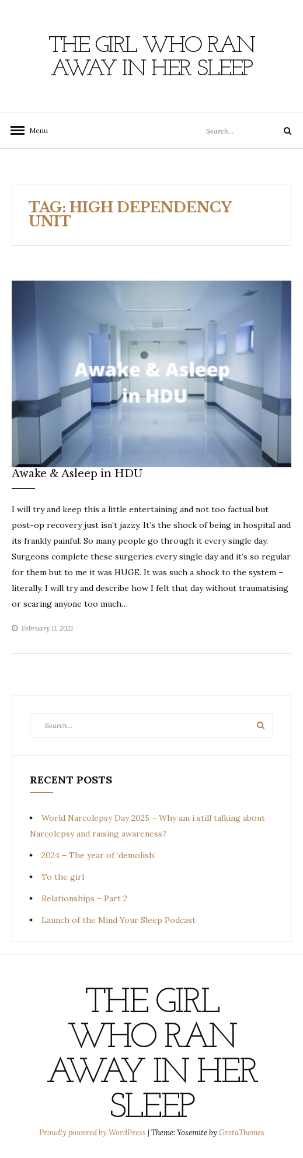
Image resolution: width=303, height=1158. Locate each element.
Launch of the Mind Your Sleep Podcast (118, 920)
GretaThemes (241, 1133)
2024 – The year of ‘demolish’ (98, 855)
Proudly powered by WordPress (93, 1133)
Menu (35, 130)
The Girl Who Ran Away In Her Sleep (151, 57)
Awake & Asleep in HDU (78, 473)
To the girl (62, 877)
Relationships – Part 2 (84, 898)
